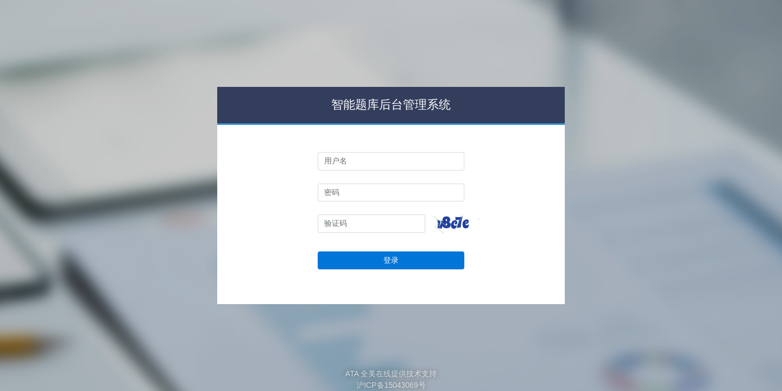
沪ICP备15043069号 (391, 385)
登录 (391, 260)
